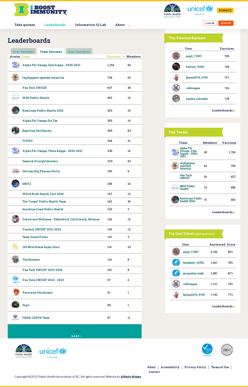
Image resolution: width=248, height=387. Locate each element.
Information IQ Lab (90, 25)
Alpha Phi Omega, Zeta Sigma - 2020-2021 (51, 65)
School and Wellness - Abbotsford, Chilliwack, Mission (61, 219)
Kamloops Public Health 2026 (42, 110)
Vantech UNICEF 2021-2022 (41, 229)
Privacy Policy (195, 367)
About (120, 25)
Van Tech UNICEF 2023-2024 (42, 270)
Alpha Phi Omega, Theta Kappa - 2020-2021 (52, 151)
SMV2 (26, 184)
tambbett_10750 (193, 262)
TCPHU (27, 141)
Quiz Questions (79, 52)
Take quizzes (25, 25)
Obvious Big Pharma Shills (41, 171)
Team (25, 56)
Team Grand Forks (35, 237)
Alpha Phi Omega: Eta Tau (40, 120)
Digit (25, 305)
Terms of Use (220, 367)
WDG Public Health (35, 98)
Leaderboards (55, 25)
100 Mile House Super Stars (40, 247)
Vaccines (115, 56)
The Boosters (31, 259)
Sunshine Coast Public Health (42, 209)
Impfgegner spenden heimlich (43, 77)
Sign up (226, 23)
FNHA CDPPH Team (36, 318)
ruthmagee (193, 88)
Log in (210, 23)
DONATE (225, 10)
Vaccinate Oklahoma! (37, 292)
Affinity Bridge (131, 376)
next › (76, 336)
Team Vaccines (51, 52)
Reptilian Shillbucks (37, 131)
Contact (154, 372)
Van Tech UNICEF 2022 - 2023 (43, 280)
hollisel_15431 (195, 66)
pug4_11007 (194, 56)
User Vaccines (23, 52)
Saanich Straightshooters (40, 161)
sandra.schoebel (197, 98)
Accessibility (170, 367)
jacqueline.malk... (194, 273)
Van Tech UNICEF (34, 88)
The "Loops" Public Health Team (44, 201)
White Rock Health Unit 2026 (43, 194)
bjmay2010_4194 (197, 77)
